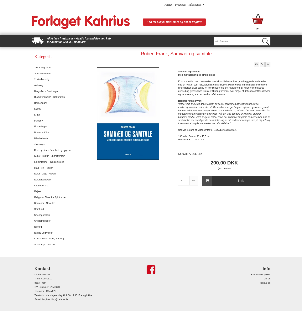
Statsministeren (42, 73)
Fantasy (38, 120)
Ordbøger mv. (41, 185)
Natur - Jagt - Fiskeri (45, 173)
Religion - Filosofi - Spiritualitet (50, 197)
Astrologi (39, 85)
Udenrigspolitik (42, 215)
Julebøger (39, 144)
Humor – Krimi (41, 132)
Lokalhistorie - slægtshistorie (49, 162)
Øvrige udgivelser (43, 232)
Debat (37, 108)
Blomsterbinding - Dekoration (49, 97)
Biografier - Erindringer (46, 91)
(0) (258, 28)
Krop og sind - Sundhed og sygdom (52, 150)
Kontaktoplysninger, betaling (49, 238)
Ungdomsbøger (42, 221)
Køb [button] (223, 181)
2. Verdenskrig (41, 79)
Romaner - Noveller (44, 203)
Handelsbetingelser (260, 274)
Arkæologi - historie (44, 244)
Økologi (38, 226)
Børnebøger (40, 103)
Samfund (39, 209)
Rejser (37, 191)
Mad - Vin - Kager (43, 168)
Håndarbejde (41, 138)
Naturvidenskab (42, 179)
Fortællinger (40, 126)
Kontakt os (264, 283)
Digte (37, 114)
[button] (256, 64)
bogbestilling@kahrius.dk (55, 299)
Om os (267, 278)
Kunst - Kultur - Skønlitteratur (49, 156)
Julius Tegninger (42, 67)
